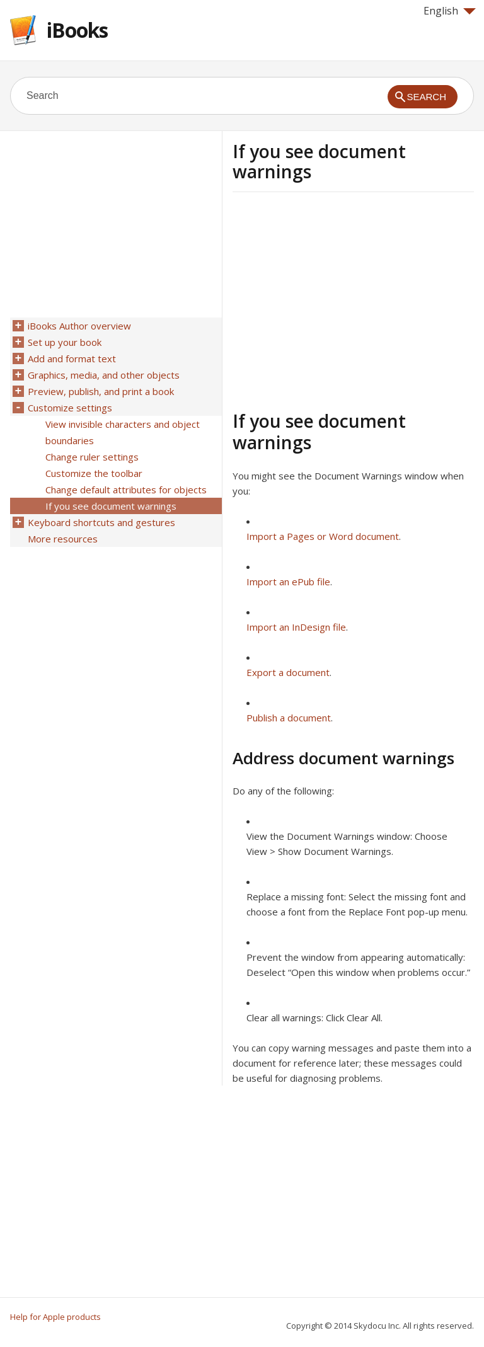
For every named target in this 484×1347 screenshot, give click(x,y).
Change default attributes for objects (126, 489)
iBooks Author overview (79, 325)
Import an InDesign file (296, 627)
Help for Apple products (55, 1316)
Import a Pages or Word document (322, 536)
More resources (63, 538)
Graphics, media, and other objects (104, 375)
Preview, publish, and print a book (101, 391)
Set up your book (64, 342)
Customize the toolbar (93, 473)
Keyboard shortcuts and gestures (101, 522)
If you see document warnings (110, 506)
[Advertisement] (338, 299)
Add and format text (72, 358)
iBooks (77, 29)
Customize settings (70, 407)
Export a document (288, 672)
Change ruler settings (92, 456)
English (450, 11)
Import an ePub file (288, 581)
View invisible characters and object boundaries (122, 432)
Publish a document (288, 717)
